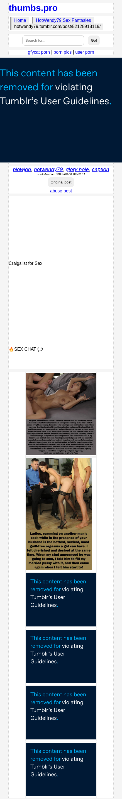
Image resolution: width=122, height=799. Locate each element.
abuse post (61, 190)
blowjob (22, 169)
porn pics (62, 52)
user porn (84, 52)
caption (100, 169)
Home (20, 20)
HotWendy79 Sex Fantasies (63, 20)
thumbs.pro (33, 8)
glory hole (77, 169)
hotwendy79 (48, 169)
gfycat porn (39, 52)
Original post (61, 182)
